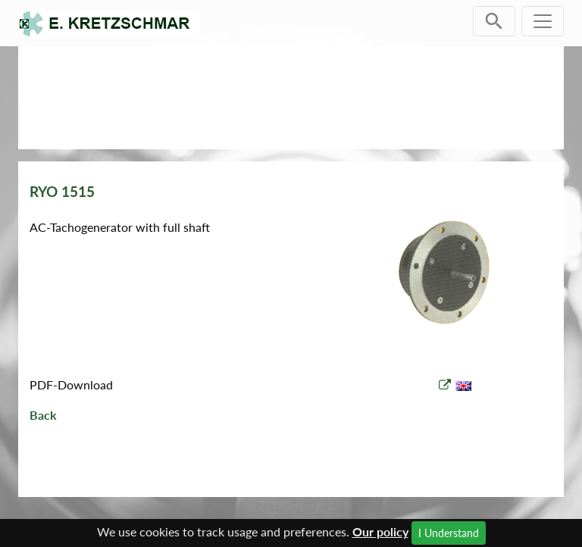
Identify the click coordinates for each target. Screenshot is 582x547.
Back (43, 415)
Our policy (380, 531)
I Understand (448, 533)
